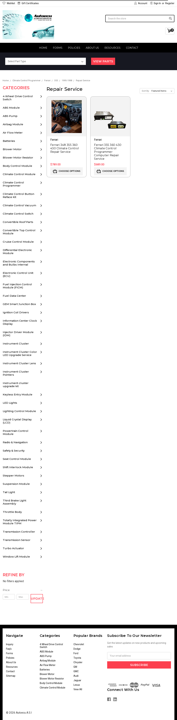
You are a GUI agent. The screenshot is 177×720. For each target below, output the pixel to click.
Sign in (155, 3)
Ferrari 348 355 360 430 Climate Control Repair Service (64, 148)
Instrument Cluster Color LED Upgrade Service (20, 353)
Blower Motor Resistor (18, 157)
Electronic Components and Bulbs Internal (19, 263)
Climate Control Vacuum (19, 205)
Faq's (9, 648)
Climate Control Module (19, 174)
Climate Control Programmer (13, 184)
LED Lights (10, 402)
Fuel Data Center (14, 295)
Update (37, 598)
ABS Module (11, 107)
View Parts (103, 61)
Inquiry (9, 644)
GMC (76, 671)
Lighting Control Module (19, 411)
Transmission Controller (19, 531)
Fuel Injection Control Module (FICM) (17, 286)
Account (140, 3)
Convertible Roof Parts (18, 222)
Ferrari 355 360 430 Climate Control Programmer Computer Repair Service (107, 151)
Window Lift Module (16, 556)
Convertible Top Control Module (19, 232)
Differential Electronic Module (17, 251)
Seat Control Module (17, 459)
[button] (23, 590)
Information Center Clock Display (20, 322)
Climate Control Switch (18, 213)
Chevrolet (78, 644)
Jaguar (77, 680)
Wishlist (9, 3)
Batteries (9, 141)
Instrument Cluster (16, 343)
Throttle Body (12, 512)
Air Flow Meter (13, 132)
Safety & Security (14, 450)
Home (43, 47)
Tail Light (9, 492)
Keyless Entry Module (17, 394)
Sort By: (145, 91)
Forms (57, 47)
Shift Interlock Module (18, 467)
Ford (75, 653)
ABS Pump (10, 116)
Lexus (76, 684)
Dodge (77, 648)
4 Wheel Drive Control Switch (18, 98)
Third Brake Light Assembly (14, 502)
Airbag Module (13, 124)
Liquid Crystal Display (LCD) (17, 421)
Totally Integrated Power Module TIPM (20, 522)
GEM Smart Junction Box (19, 304)
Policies (74, 47)
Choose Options (66, 171)
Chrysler (77, 662)
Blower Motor (12, 149)
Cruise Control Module (18, 241)
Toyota (77, 657)
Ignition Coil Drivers (16, 312)
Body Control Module (17, 165)
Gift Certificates (28, 3)
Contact (132, 47)
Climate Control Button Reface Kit (18, 195)
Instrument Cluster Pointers (16, 373)
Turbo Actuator (13, 548)
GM (75, 666)
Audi (75, 675)
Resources (112, 47)
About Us (92, 47)
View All (77, 689)
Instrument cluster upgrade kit (16, 384)
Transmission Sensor (16, 540)
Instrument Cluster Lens (19, 363)
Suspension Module (16, 483)
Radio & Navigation (15, 442)
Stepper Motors (13, 475)
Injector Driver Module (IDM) (18, 333)
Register (169, 3)
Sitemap (10, 675)
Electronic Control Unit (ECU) (18, 274)
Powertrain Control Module (15, 432)
